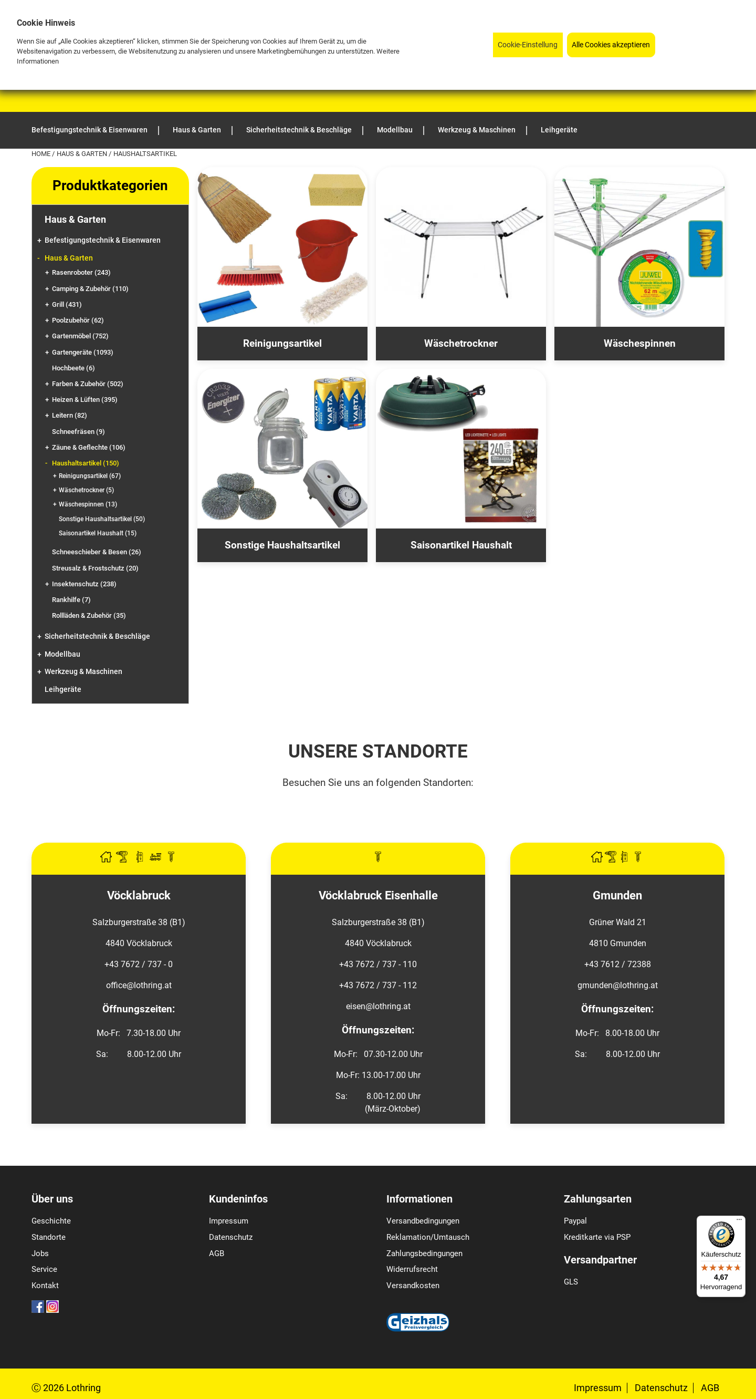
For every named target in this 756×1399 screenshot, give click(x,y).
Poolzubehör (78, 320)
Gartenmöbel (80, 336)
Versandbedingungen (422, 1221)
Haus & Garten (83, 154)
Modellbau (62, 654)
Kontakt (45, 1285)
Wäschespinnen (88, 504)
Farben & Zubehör (87, 384)
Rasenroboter (81, 272)
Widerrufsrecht (412, 1269)
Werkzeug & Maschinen (83, 671)
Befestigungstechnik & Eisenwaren (103, 240)
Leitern (69, 415)
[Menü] (739, 1222)
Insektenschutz (84, 584)
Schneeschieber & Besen (96, 552)
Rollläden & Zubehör (89, 615)
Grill (67, 304)
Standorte (49, 1237)
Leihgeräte (63, 689)
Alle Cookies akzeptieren (611, 44)
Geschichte (51, 1221)
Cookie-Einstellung (528, 44)
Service (44, 1269)
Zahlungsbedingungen (424, 1253)
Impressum (228, 1221)
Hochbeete (73, 368)
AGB (216, 1253)
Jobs (40, 1253)
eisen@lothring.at (378, 1006)
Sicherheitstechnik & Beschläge (97, 636)
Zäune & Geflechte (88, 447)
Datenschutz (231, 1237)
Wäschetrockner (86, 490)
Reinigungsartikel (90, 476)
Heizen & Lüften (85, 399)
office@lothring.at (139, 985)
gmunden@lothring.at (618, 985)
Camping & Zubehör (90, 289)
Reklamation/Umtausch (427, 1237)
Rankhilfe (71, 600)
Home (42, 154)
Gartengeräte (82, 352)
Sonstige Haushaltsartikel (102, 519)
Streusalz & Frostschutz (95, 568)
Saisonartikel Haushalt (97, 533)
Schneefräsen (78, 432)
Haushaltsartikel (85, 463)
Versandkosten (412, 1285)
